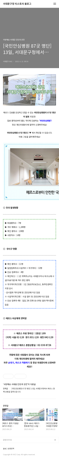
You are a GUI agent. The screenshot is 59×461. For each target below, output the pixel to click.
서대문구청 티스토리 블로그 (17, 3)
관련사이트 (7, 439)
